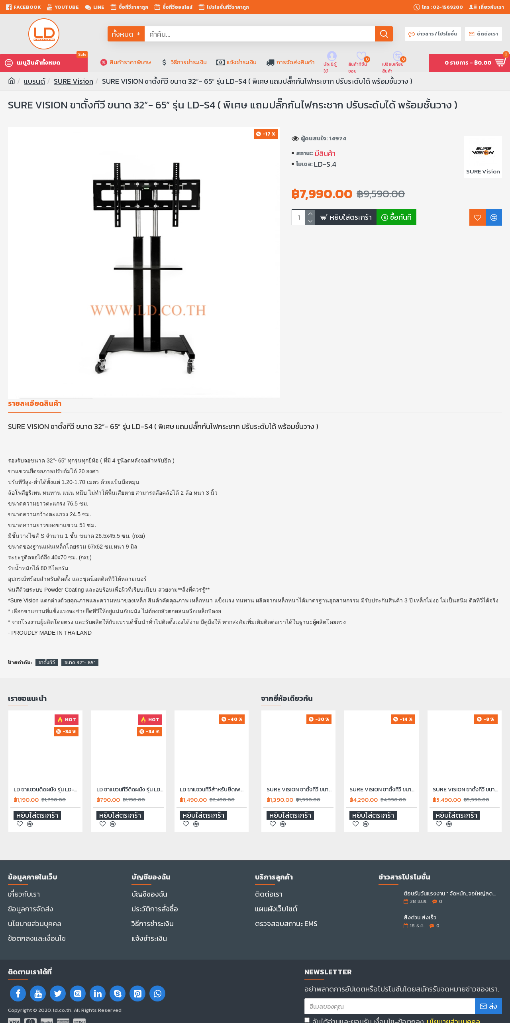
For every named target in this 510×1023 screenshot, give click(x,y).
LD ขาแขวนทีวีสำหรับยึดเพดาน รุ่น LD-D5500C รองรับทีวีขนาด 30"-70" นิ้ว (213, 780)
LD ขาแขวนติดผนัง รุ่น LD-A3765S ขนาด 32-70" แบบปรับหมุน (47, 780)
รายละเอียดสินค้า (34, 404)
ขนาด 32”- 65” (80, 653)
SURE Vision (73, 81)
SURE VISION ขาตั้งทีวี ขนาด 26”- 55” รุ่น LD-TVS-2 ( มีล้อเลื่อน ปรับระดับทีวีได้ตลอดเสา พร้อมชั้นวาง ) (466, 780)
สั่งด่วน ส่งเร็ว (420, 908)
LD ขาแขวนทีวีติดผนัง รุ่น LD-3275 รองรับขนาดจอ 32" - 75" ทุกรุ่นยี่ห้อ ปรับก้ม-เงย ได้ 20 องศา (129, 780)
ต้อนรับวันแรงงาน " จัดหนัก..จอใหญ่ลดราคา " (450, 884)
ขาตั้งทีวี (47, 653)
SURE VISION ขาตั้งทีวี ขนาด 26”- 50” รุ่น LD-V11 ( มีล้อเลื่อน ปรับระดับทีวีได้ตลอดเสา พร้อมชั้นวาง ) (382, 780)
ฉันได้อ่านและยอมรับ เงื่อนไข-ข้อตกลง (392, 1001)
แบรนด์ (34, 81)
